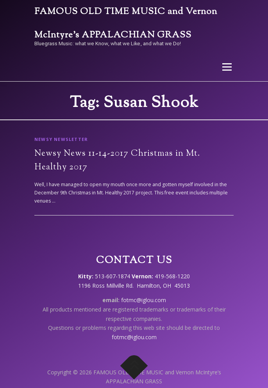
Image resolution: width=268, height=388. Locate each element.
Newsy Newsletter (61, 139)
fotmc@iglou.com (143, 300)
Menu (226, 67)
